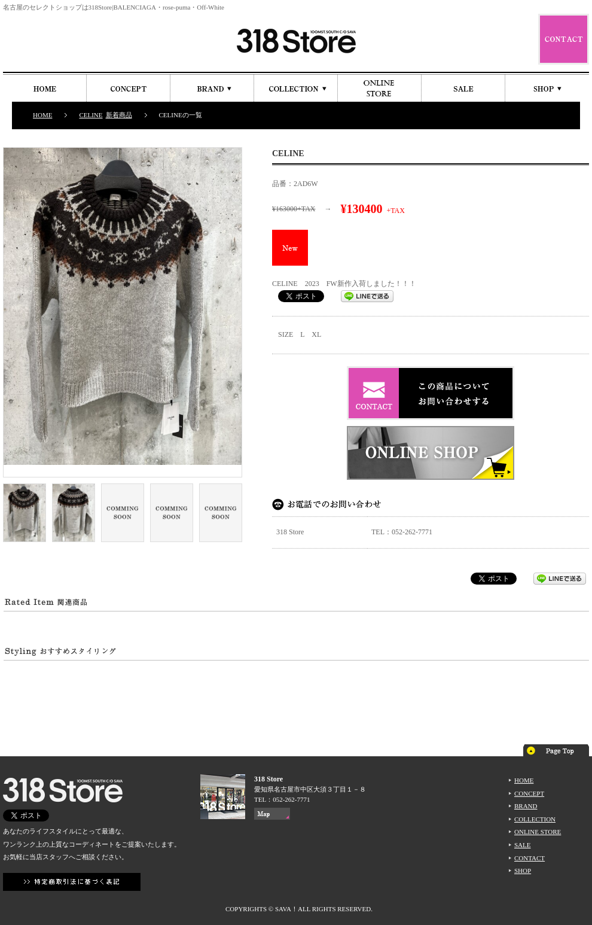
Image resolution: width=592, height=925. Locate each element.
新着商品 (119, 114)
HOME (42, 114)
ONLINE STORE (537, 831)
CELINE (90, 114)
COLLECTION (535, 819)
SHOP (522, 870)
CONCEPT (529, 793)
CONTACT (529, 858)
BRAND (526, 806)
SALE (522, 844)
